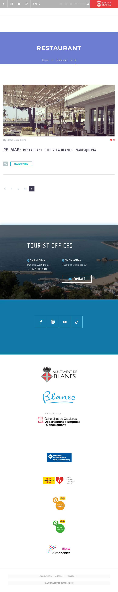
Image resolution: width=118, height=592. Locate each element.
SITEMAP (58, 576)
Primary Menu (112, 24)
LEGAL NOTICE (44, 576)
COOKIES (71, 576)
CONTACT (76, 279)
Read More (21, 163)
